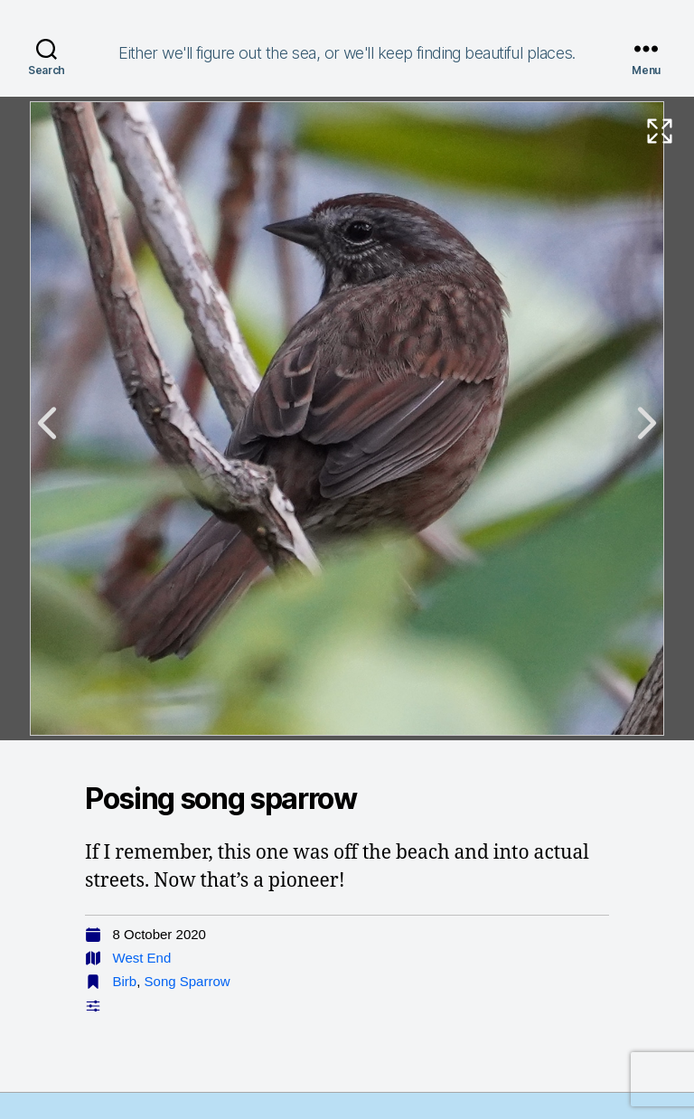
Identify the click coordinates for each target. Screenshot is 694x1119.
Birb (125, 981)
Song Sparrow (187, 981)
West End (142, 957)
